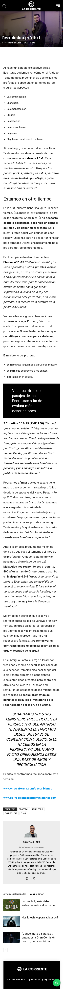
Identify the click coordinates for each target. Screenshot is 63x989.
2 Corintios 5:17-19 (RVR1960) (23, 423)
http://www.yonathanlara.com (31, 847)
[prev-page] (5, 950)
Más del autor (37, 894)
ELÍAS (23, 813)
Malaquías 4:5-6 (17, 576)
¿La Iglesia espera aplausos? (40, 917)
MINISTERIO (37, 809)
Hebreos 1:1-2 (34, 158)
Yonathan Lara (13, 42)
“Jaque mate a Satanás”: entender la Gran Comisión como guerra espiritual (38, 937)
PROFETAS (24, 809)
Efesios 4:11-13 (13, 262)
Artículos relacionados (14, 894)
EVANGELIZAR (11, 813)
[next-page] (11, 950)
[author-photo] (32, 837)
